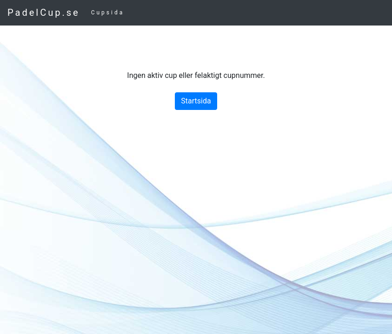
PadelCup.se (43, 12)
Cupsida (108, 12)
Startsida (196, 100)
